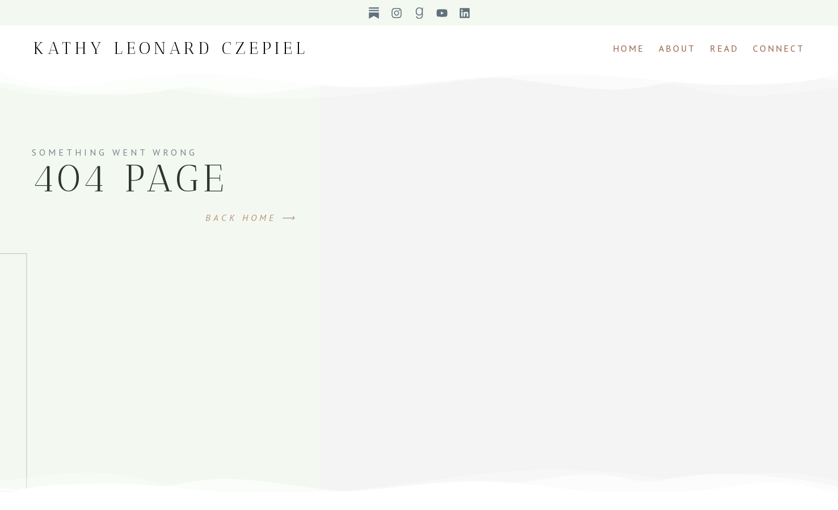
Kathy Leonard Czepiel (171, 48)
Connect (779, 48)
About (677, 48)
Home (629, 48)
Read (724, 48)
